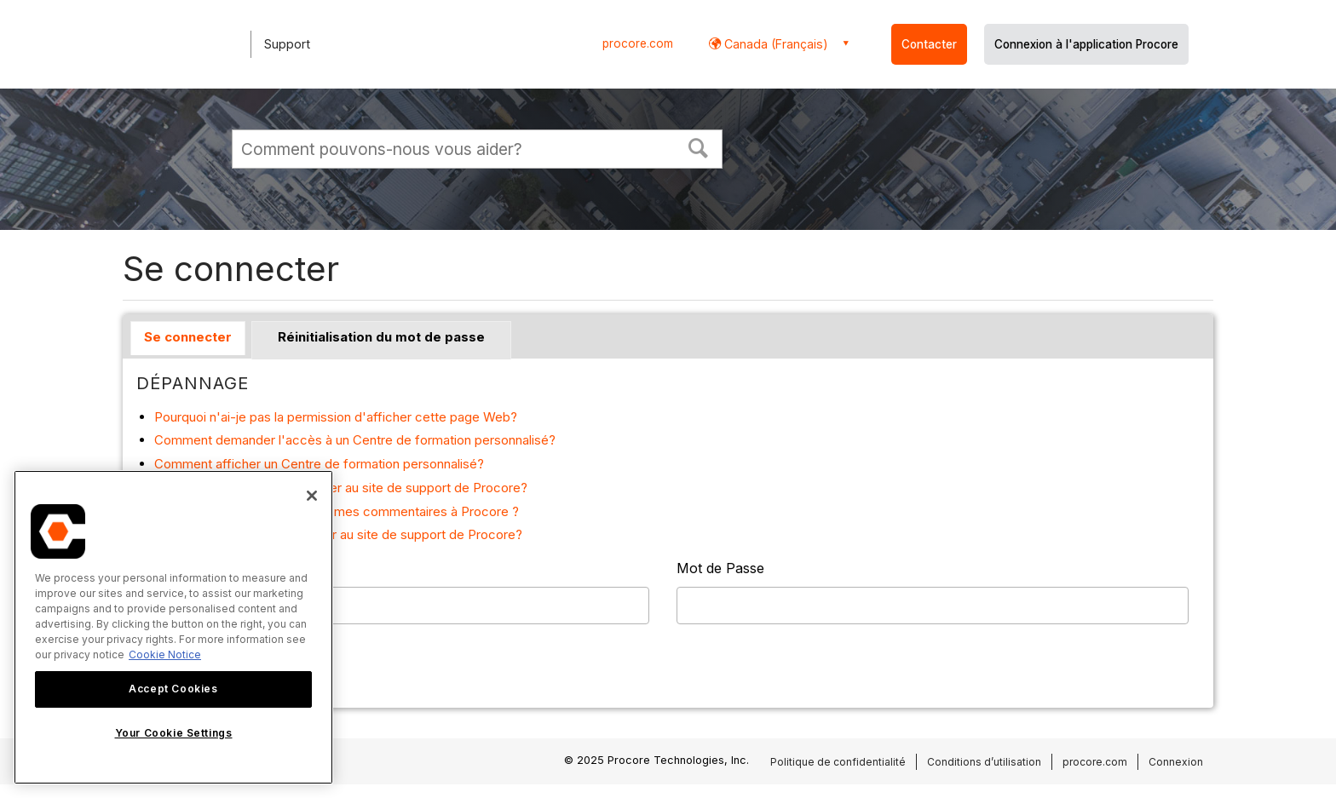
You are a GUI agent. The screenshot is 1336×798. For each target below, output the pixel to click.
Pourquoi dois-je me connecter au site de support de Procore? (338, 534)
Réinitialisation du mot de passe (381, 337)
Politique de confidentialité (838, 761)
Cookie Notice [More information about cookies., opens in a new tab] (165, 654)
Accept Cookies (173, 688)
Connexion (1176, 761)
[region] (173, 627)
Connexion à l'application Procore (1086, 44)
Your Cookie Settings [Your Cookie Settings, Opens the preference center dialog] (174, 732)
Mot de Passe (720, 568)
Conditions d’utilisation (984, 761)
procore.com (637, 43)
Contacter (929, 44)
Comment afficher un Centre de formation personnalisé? (319, 464)
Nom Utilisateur (186, 568)
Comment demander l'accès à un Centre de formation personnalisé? (355, 440)
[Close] (312, 495)
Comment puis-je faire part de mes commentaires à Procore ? (336, 511)
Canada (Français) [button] (774, 44)
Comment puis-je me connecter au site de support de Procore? (340, 487)
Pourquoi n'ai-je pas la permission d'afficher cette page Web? (335, 417)
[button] (699, 146)
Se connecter (188, 337)
